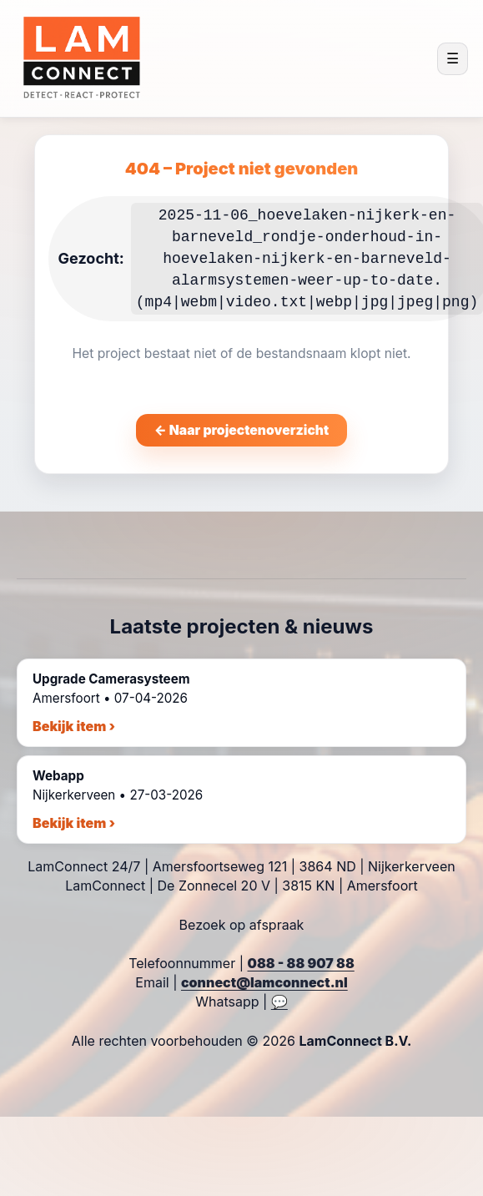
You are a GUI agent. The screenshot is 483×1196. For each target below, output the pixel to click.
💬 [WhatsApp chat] (279, 1001)
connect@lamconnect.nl (264, 982)
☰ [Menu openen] (452, 59)
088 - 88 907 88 (301, 963)
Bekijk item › (74, 726)
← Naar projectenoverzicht (242, 430)
